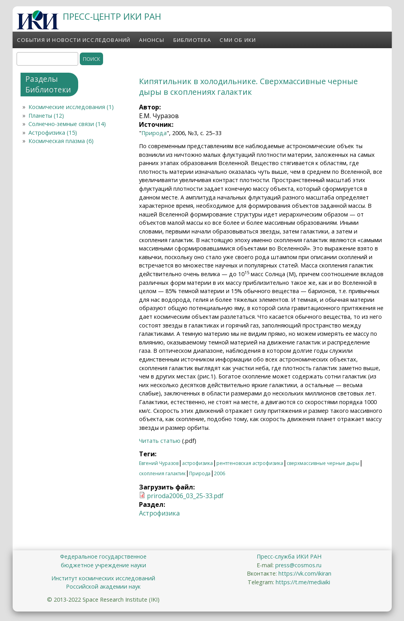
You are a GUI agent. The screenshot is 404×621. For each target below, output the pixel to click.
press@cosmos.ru (298, 565)
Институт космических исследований (103, 578)
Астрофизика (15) (52, 132)
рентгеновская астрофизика (249, 463)
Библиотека (192, 39)
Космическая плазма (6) (61, 141)
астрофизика (197, 463)
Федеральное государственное (103, 556)
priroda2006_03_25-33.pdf (185, 495)
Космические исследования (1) (71, 107)
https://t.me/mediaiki (303, 582)
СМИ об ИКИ (238, 39)
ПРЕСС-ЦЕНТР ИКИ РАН (112, 16)
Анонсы (151, 39)
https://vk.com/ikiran (304, 573)
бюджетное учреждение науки (103, 565)
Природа (154, 133)
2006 (219, 473)
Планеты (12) (46, 115)
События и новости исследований (74, 39)
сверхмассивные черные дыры (323, 463)
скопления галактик (162, 473)
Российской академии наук (103, 586)
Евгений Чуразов (159, 463)
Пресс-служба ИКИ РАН (289, 556)
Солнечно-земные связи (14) (67, 124)
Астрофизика (159, 513)
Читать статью (159, 440)
